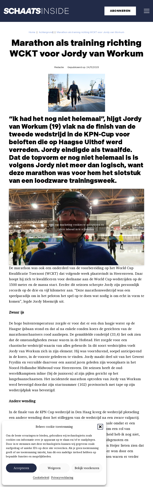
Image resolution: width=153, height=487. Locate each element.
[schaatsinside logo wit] (36, 11)
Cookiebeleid (41, 477)
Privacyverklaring (62, 477)
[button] (100, 427)
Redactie (59, 67)
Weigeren (54, 468)
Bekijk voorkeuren (87, 468)
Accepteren (21, 468)
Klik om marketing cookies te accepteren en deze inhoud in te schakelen (76, 227)
